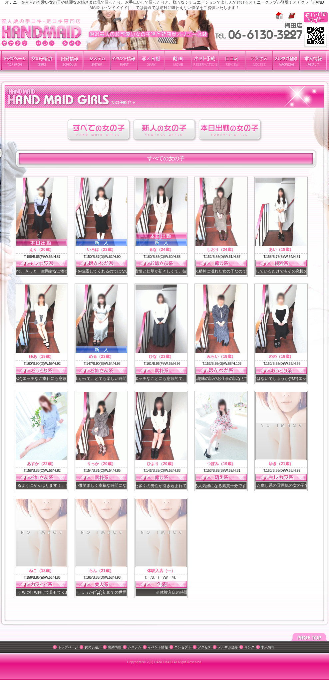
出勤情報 (69, 60)
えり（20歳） (41, 249)
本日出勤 (230, 130)
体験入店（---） (161, 570)
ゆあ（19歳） (41, 356)
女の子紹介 (42, 60)
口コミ (231, 60)
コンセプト (182, 647)
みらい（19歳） (221, 356)
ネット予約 (204, 60)
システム (134, 647)
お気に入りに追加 (291, 16)
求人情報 (313, 60)
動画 (177, 60)
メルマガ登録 (286, 60)
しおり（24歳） (221, 249)
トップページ (15, 60)
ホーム (279, 16)
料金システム (96, 60)
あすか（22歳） (41, 463)
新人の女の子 (164, 130)
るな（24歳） (161, 249)
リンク (249, 647)
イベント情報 (158, 647)
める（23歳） (101, 356)
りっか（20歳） (101, 463)
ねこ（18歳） (41, 570)
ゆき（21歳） (281, 463)
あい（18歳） (281, 249)
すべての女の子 (99, 130)
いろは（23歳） (101, 249)
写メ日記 (151, 60)
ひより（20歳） (161, 463)
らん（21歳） (101, 570)
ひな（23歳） (161, 356)
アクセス (258, 60)
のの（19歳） (281, 356)
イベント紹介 (124, 60)
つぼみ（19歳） (221, 463)
